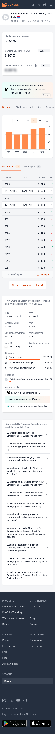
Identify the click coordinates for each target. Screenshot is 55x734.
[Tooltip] (11, 343)
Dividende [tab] (7, 107)
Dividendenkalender (13, 606)
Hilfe (4, 657)
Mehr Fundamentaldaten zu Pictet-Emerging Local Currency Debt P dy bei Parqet (29, 405)
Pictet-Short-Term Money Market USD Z (26, 379)
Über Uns (35, 606)
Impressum (36, 640)
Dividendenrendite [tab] (25, 107)
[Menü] (51, 5)
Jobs (32, 612)
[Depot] (44, 4)
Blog (32, 618)
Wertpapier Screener (13, 618)
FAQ (4, 652)
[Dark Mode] (39, 4)
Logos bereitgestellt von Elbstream (19, 714)
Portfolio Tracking (12, 612)
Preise (5, 640)
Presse (33, 624)
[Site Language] (33, 4)
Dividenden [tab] (11, 166)
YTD (16, 120)
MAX (40, 120)
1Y (22, 120)
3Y (28, 120)
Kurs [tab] (40, 107)
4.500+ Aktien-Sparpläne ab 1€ (25, 392)
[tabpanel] (27, 136)
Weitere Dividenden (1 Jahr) (27, 285)
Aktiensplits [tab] (32, 166)
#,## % (10, 70)
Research (7, 624)
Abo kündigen (10, 663)
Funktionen (8, 646)
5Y (34, 120)
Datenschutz (37, 646)
